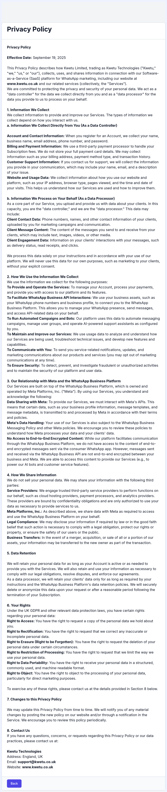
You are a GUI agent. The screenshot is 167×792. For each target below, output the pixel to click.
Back (14, 783)
